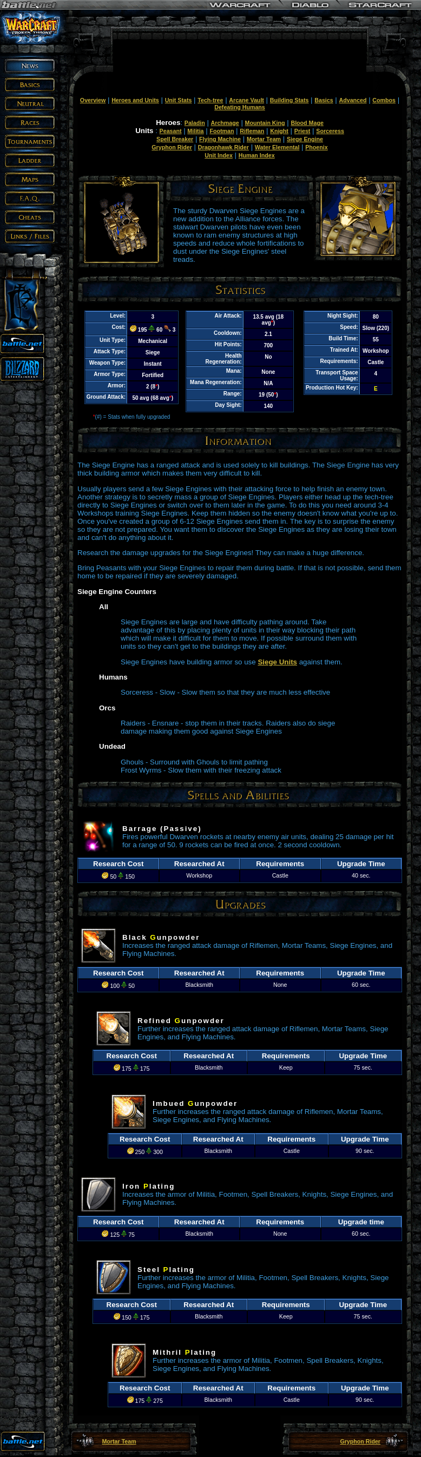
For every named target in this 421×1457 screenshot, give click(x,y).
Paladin (195, 123)
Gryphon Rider (172, 147)
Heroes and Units (135, 100)
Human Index (257, 155)
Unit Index (219, 155)
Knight (279, 131)
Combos (384, 100)
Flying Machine (220, 139)
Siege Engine (305, 139)
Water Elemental (277, 147)
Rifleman (252, 131)
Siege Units (277, 662)
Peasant (171, 131)
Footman (221, 131)
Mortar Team (264, 139)
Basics (323, 100)
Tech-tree (210, 100)
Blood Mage (307, 123)
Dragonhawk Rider (223, 147)
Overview (93, 100)
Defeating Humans (239, 107)
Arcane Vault (246, 100)
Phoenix (316, 147)
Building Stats (289, 100)
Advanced (353, 100)
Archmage (225, 123)
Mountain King (265, 123)
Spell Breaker (174, 139)
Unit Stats (178, 100)
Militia (195, 131)
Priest (302, 131)
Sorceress (330, 131)
